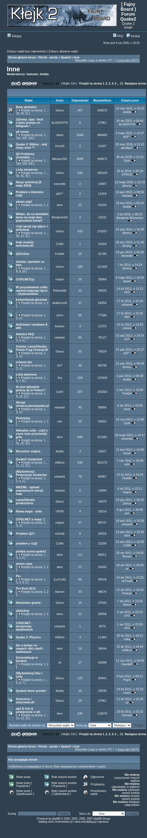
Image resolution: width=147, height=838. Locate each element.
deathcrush (59, 302)
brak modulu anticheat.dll (25, 244)
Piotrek (127, 593)
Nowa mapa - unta (29, 511)
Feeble (59, 253)
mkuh (60, 135)
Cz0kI (60, 244)
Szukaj (133, 36)
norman (127, 715)
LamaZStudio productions (25, 501)
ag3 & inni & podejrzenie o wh (28, 710)
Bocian (127, 556)
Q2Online (22, 253)
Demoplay (23, 418)
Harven (59, 591)
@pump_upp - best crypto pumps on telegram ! (29, 123)
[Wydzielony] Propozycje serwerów (31, 473)
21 (26, 113)
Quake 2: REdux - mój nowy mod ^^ (31, 146)
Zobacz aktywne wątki (63, 51)
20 (22, 113)
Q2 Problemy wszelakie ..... (25, 155)
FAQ (118, 36)
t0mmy (126, 185)
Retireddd (59, 290)
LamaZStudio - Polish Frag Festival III (32, 348)
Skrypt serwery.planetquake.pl (32, 404)
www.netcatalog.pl (85, 821)
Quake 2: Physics (28, 637)
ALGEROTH (59, 122)
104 (24, 163)
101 (18, 138)
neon (127, 409)
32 (26, 175)
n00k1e (60, 462)
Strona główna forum (22, 57)
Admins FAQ (25, 334)
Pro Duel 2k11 (26, 588)
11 (121, 83)
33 (26, 443)
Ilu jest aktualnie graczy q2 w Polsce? (30, 388)
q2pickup (22, 610)
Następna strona (135, 83)
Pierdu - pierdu (48, 57)
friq (59, 377)
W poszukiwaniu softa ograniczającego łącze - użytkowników (32, 290)
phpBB (56, 818)
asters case (24, 563)
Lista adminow (26, 374)
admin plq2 (24, 201)
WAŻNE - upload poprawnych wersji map (29, 490)
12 (22, 465)
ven (59, 421)
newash (127, 195)
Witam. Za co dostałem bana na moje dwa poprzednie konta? (32, 217)
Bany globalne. (26, 107)
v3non (60, 172)
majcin (59, 279)
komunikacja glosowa (31, 299)
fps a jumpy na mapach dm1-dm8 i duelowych (29, 648)
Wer (127, 316)
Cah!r (60, 391)
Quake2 (66, 57)
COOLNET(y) (25, 279)
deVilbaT (127, 147)
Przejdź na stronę (90, 83)
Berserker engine (28, 451)
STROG (127, 174)
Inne (77, 57)
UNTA (60, 511)
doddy (44, 74)
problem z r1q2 (26, 543)
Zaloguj (14, 36)
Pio (18, 576)
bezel (127, 281)
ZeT (126, 339)
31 (22, 175)
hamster (32, 74)
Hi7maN (127, 581)
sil (127, 568)
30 (17, 175)
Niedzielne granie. (29, 602)
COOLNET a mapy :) (30, 519)
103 (30, 138)
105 (30, 163)
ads (127, 464)
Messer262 (59, 158)
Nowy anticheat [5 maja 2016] (29, 183)
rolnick (127, 328)
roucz (127, 692)
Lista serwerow (27, 169)
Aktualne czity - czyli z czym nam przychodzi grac (32, 434)
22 (26, 236)
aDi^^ (127, 136)
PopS (127, 679)
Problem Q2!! (25, 533)
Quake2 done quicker (31, 690)
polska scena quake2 (31, 551)
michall (59, 533)
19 (17, 113)
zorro (59, 315)
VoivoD (60, 146)
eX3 (127, 292)
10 (23, 271)
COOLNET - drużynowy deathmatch (24, 626)
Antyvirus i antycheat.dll (25, 700)
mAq (127, 639)
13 (26, 465)
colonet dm (24, 362)
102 (24, 138)
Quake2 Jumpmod (29, 459)
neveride (59, 183)
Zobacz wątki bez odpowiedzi (26, 51)
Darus (60, 110)
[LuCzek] (59, 579)
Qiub (127, 160)
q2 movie (22, 131)
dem (59, 205)
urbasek (127, 304)
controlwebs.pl (64, 821)
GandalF (127, 664)
